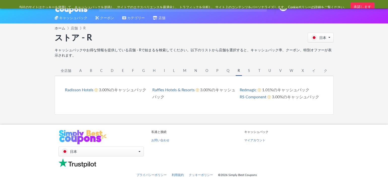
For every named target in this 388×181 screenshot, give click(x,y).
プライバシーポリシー (151, 175)
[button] (321, 37)
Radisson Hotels (79, 89)
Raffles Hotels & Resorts (173, 89)
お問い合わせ (160, 140)
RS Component (253, 96)
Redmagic (248, 89)
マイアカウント (254, 140)
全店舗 (66, 70)
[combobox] (182, 7)
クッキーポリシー (201, 175)
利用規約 (178, 175)
